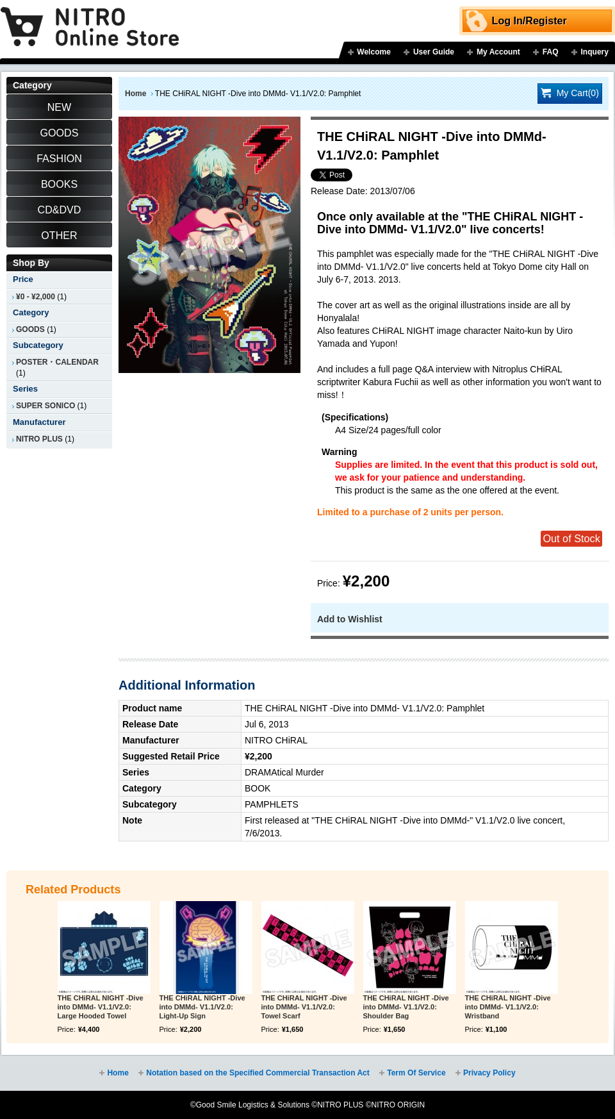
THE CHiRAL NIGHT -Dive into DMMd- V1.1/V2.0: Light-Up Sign (202, 1007)
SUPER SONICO (45, 405)
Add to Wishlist (349, 619)
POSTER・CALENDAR (57, 362)
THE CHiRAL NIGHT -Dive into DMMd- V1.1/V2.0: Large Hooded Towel (101, 1007)
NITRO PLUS (39, 439)
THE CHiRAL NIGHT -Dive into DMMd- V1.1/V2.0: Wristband (508, 1007)
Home (135, 93)
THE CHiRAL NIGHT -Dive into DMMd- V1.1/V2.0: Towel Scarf (304, 1007)
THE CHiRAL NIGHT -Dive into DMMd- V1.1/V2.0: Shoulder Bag (406, 1007)
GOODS (30, 329)
